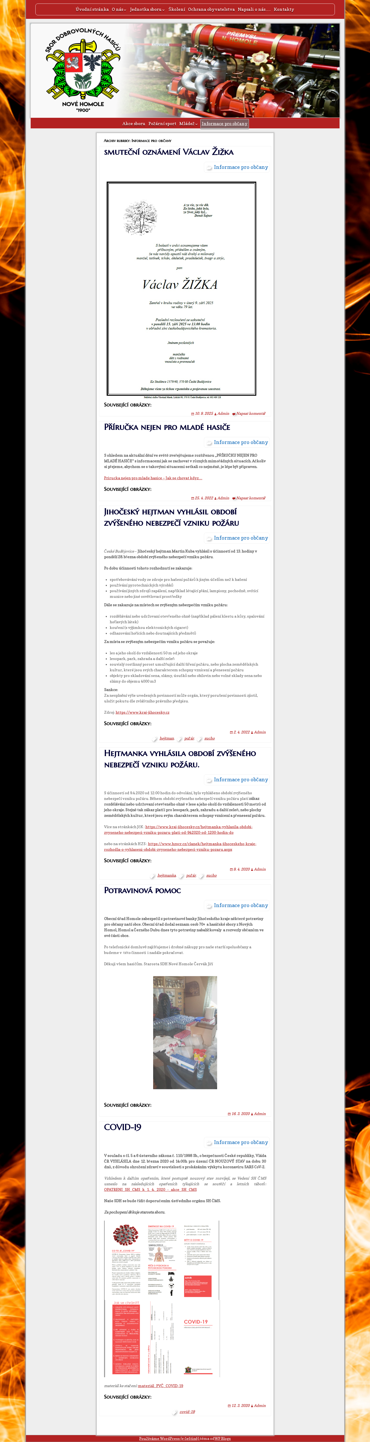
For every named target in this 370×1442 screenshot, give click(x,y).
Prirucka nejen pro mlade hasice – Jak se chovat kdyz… (153, 478)
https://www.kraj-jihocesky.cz (142, 712)
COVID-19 (122, 1127)
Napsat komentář (250, 413)
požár (189, 738)
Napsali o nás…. (254, 9)
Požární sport (162, 123)
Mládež (187, 123)
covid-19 (187, 1411)
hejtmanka (166, 875)
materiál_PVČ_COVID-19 (160, 1385)
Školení (176, 9)
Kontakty (284, 9)
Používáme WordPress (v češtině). (169, 1438)
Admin (223, 413)
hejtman (167, 738)
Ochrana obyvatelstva (211, 9)
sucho (209, 738)
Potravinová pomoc (142, 890)
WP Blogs (222, 1438)
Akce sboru (133, 123)
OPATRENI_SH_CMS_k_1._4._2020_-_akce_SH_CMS (150, 1189)
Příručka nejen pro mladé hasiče (167, 427)
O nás (117, 9)
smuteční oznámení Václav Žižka (168, 152)
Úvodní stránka (92, 9)
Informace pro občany (225, 123)
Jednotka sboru (146, 9)
